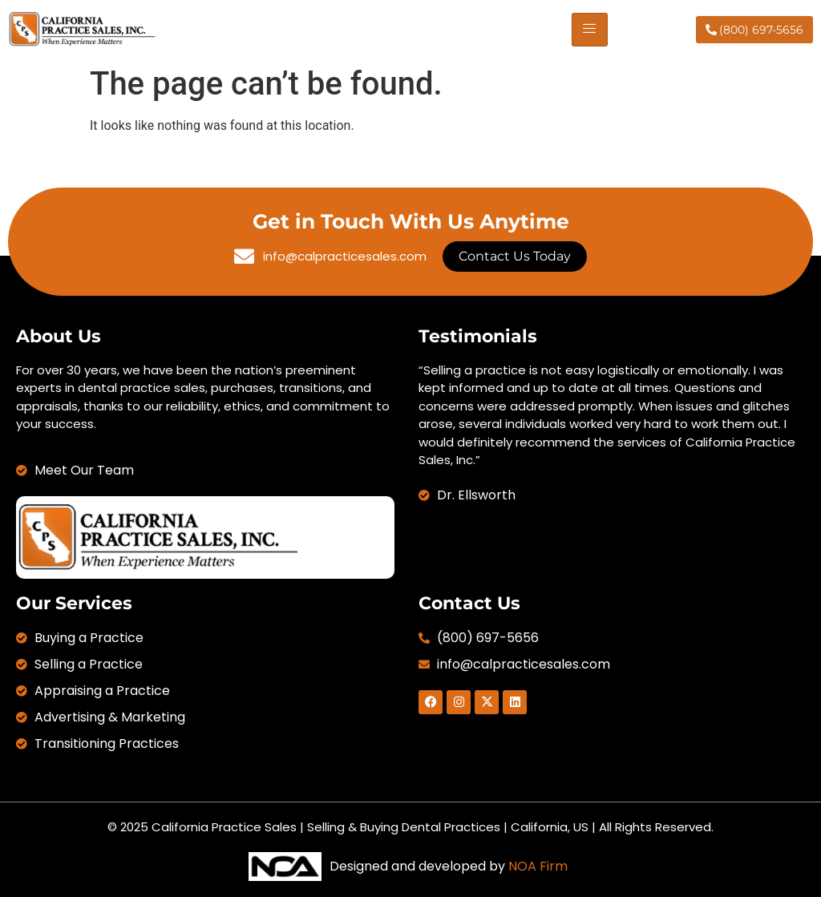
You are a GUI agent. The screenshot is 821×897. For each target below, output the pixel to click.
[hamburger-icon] (590, 29)
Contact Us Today (515, 256)
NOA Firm (538, 866)
